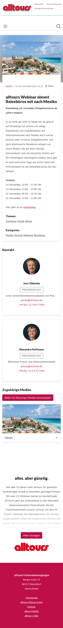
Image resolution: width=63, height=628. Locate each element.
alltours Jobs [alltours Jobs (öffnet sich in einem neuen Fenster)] (31, 615)
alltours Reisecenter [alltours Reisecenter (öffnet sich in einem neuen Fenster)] (31, 602)
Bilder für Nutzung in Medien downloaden (28, 397)
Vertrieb (18, 235)
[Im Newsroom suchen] (58, 26)
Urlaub (20, 221)
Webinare (28, 235)
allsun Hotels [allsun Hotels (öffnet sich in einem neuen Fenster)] (31, 611)
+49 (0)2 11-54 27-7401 (31, 370)
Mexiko (9, 235)
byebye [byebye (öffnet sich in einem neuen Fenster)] (31, 606)
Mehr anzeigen (31, 535)
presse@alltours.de (31, 300)
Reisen (28, 221)
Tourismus (11, 221)
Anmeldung (29, 207)
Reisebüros (39, 235)
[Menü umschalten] (5, 26)
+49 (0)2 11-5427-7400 (31, 304)
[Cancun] (31, 418)
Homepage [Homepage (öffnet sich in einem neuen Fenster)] (31, 597)
